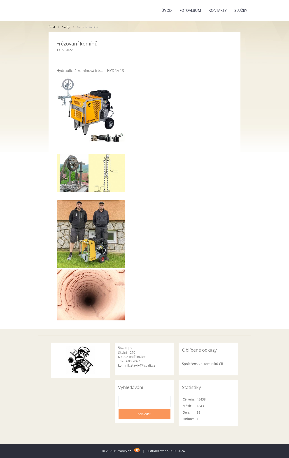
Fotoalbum (190, 10)
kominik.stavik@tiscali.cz (136, 365)
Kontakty (218, 10)
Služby (240, 10)
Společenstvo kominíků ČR (202, 363)
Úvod (166, 10)
